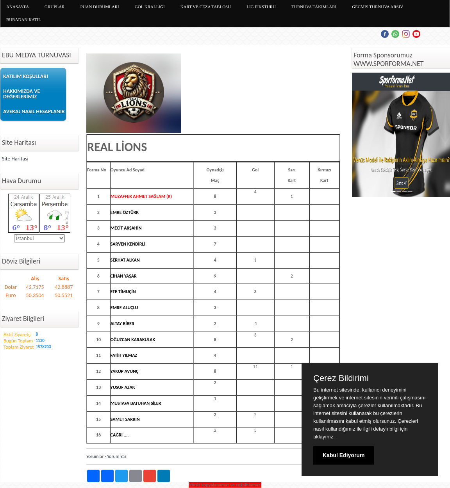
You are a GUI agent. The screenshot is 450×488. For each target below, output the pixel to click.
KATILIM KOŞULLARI (25, 76)
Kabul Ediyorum (343, 455)
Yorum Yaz (117, 456)
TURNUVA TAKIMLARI (313, 6)
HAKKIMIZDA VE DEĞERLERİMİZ (21, 94)
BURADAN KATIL (23, 19)
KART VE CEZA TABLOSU (205, 6)
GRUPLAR (54, 6)
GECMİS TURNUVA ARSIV (377, 6)
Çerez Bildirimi (341, 378)
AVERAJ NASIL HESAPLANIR (34, 111)
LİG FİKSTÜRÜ (261, 6)
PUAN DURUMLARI (99, 6)
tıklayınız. (324, 437)
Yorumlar (95, 456)
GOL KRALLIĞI (150, 6)
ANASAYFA (17, 6)
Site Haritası (15, 158)
